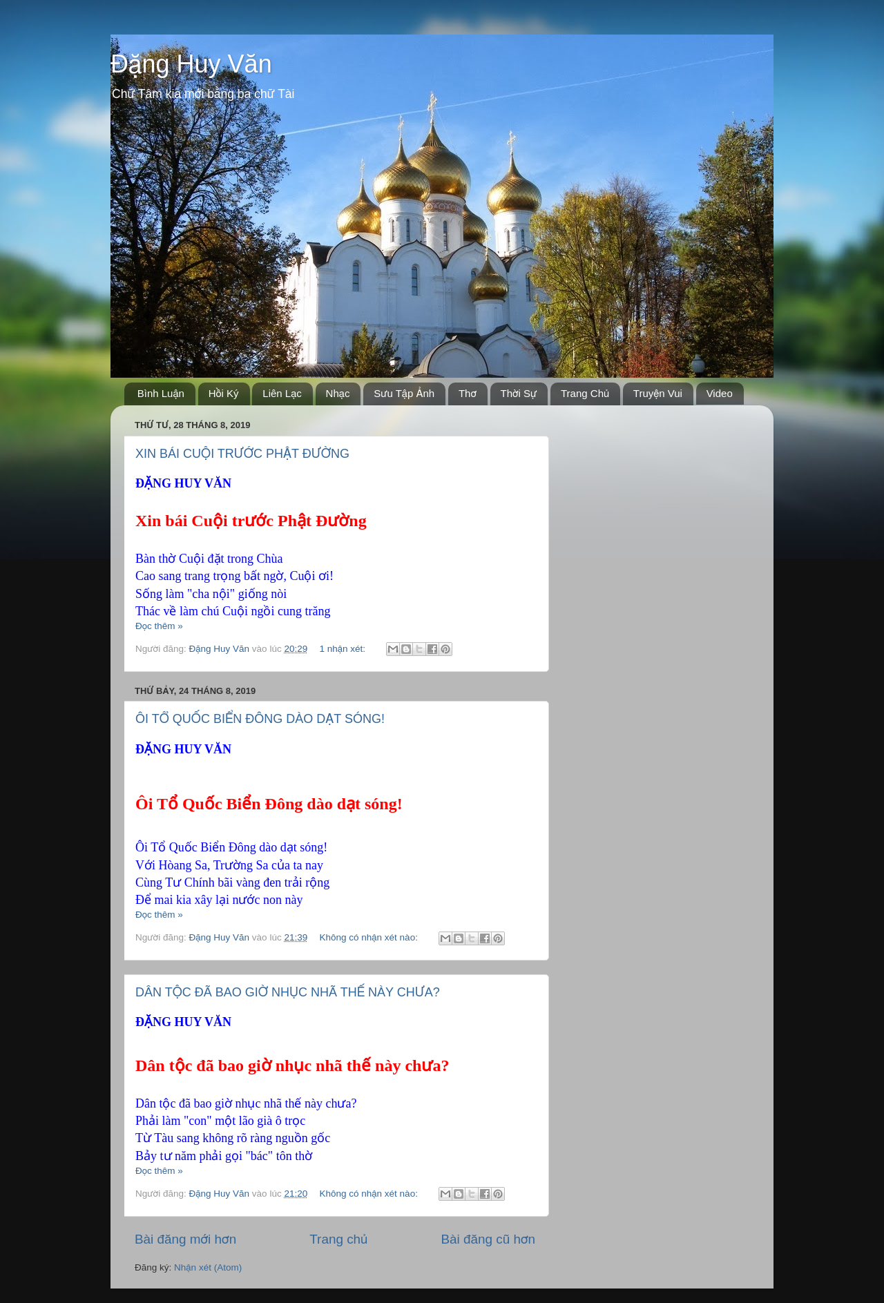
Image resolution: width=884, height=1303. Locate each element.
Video (720, 393)
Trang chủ (338, 1239)
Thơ (468, 393)
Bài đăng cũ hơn (488, 1239)
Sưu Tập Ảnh (404, 393)
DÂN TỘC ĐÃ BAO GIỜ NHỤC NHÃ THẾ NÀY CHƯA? (287, 992)
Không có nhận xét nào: (369, 937)
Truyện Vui (657, 393)
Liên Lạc (282, 393)
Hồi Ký (224, 393)
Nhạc (338, 393)
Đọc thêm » (159, 626)
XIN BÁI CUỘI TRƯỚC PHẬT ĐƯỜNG (242, 454)
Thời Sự (519, 393)
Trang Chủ (585, 393)
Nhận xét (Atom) (208, 1267)
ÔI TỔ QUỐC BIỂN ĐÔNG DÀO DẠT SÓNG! (260, 719)
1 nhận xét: (343, 649)
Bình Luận (160, 393)
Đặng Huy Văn (191, 64)
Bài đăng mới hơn (185, 1239)
